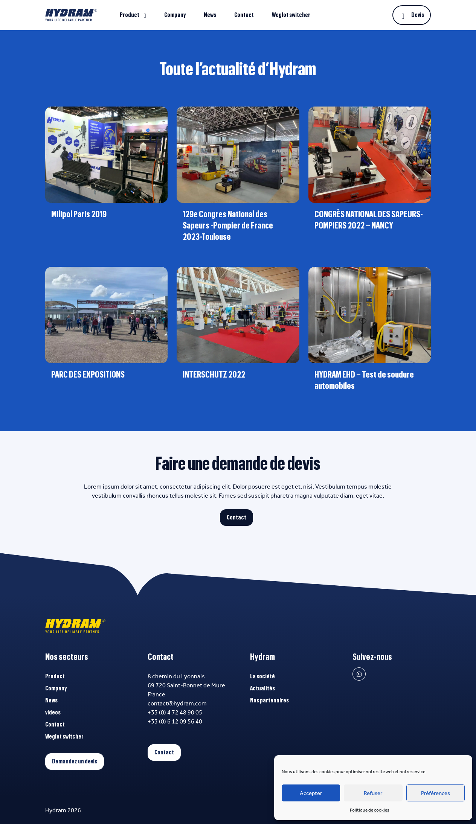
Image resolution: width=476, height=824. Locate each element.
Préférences (435, 793)
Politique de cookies (369, 810)
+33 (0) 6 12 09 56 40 (175, 721)
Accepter (311, 793)
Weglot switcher (291, 15)
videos (53, 713)
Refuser (373, 793)
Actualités (262, 688)
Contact (244, 15)
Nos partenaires (269, 701)
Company (175, 15)
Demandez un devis (74, 762)
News (210, 15)
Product (129, 15)
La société (262, 676)
